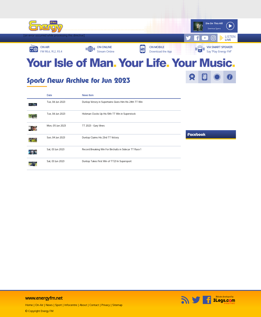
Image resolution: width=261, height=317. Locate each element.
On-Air (39, 305)
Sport (58, 305)
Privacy (105, 305)
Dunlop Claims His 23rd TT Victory (100, 137)
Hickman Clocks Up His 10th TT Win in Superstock (109, 113)
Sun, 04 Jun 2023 (56, 137)
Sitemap (117, 305)
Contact (94, 305)
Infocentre (70, 305)
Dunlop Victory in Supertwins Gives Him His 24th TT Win (112, 101)
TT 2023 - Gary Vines (93, 125)
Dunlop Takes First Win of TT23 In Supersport (107, 161)
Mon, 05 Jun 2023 (56, 125)
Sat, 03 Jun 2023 (55, 149)
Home (29, 305)
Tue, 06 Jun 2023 (56, 101)
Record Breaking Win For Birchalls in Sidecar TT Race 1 (111, 149)
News (49, 305)
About (83, 305)
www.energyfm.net (44, 298)
